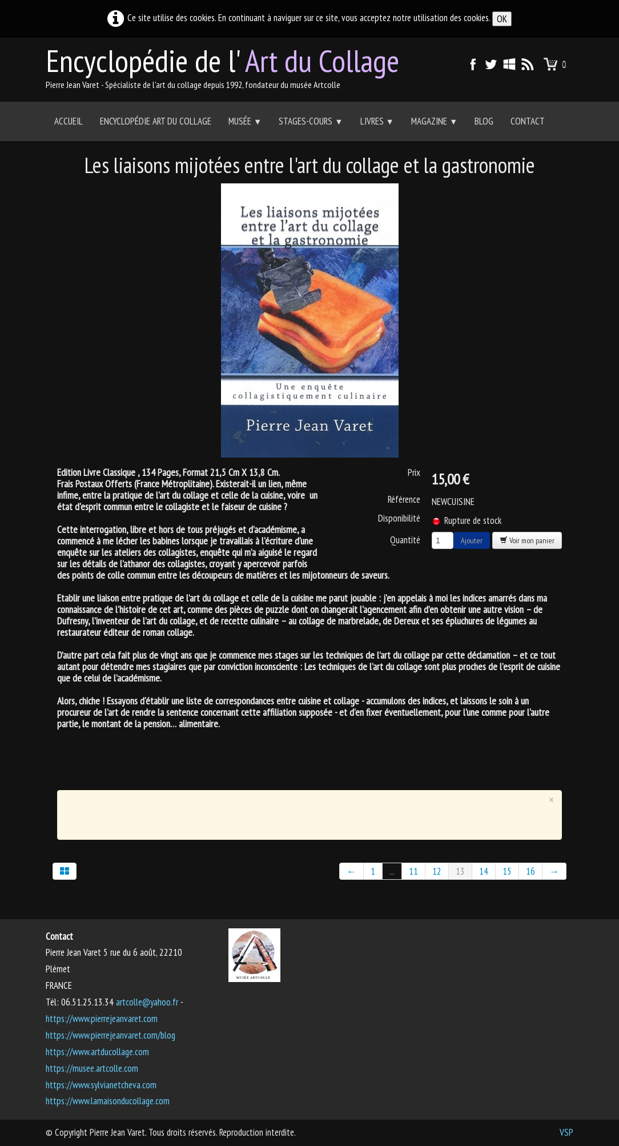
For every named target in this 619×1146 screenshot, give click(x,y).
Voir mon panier (527, 540)
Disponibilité (399, 518)
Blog (484, 121)
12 (436, 871)
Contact (528, 121)
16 (530, 871)
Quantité (405, 540)
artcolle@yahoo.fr (147, 1002)
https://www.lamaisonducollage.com (108, 1101)
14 (483, 871)
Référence (404, 499)
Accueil (68, 121)
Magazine (434, 121)
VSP (566, 1132)
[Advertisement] (301, 812)
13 (460, 871)
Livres (377, 121)
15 (507, 871)
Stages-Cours (311, 121)
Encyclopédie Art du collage (155, 121)
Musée (245, 121)
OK (502, 19)
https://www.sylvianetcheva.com (101, 1085)
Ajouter (472, 540)
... (392, 871)
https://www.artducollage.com (97, 1051)
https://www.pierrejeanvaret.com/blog (110, 1035)
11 (413, 871)
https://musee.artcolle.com (92, 1068)
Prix (414, 472)
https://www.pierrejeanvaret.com (102, 1018)
